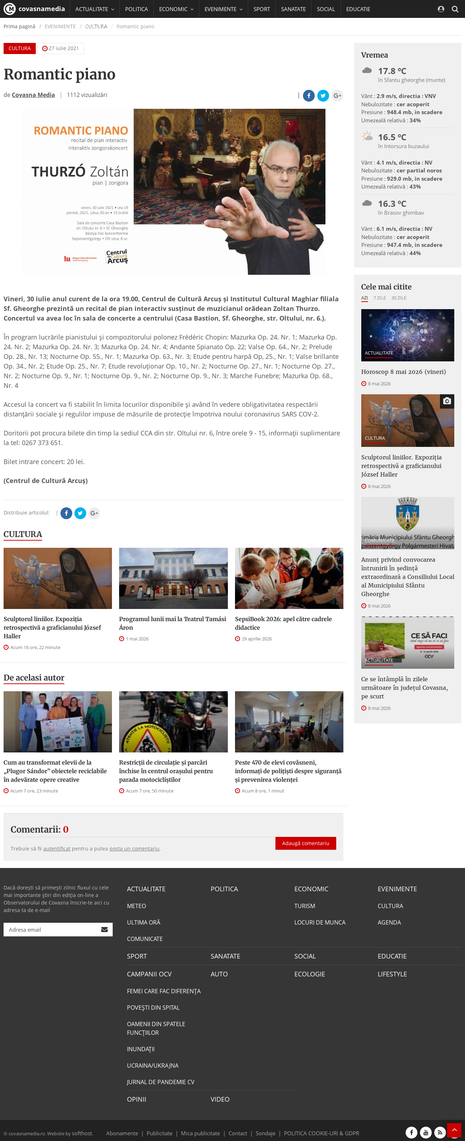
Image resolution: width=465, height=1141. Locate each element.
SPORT (262, 9)
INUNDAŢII (141, 1046)
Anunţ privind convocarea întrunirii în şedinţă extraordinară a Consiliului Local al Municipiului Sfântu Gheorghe (405, 564)
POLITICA (136, 9)
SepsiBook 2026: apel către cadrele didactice (283, 623)
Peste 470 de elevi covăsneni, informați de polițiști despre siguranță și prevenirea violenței (288, 771)
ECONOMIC (309, 888)
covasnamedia (34, 9)
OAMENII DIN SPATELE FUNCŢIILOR (156, 1025)
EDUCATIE (358, 9)
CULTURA (23, 534)
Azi (364, 297)
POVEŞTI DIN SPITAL (153, 1004)
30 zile (398, 297)
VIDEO (219, 1095)
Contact (238, 1128)
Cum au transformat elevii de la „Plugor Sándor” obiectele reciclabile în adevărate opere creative (55, 771)
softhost (81, 1128)
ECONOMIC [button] (176, 9)
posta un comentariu (134, 848)
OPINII (135, 1095)
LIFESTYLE (391, 971)
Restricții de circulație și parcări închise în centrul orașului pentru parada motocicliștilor (166, 771)
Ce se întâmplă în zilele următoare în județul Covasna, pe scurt (407, 662)
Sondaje (263, 1128)
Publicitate (168, 1128)
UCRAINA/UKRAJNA (152, 1062)
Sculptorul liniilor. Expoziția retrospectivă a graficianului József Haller (52, 627)
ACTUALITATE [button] (94, 9)
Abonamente (135, 1128)
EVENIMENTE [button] (224, 9)
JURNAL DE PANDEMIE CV (161, 1079)
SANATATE (293, 9)
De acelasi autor (34, 678)
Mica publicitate (204, 1128)
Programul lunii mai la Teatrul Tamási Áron (172, 623)
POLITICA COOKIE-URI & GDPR (312, 1128)
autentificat (56, 848)
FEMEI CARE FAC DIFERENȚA (164, 988)
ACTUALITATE (379, 353)
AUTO (218, 971)
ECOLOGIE (308, 971)
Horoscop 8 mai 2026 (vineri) (397, 371)
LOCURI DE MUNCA (320, 921)
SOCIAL (326, 9)
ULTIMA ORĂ (143, 921)
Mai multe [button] (91, 44)
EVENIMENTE (395, 888)
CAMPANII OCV (146, 971)
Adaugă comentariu (305, 835)
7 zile (379, 297)
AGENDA (389, 921)
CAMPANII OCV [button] (97, 26)
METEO (136, 905)
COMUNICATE (380, 534)
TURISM (304, 905)
